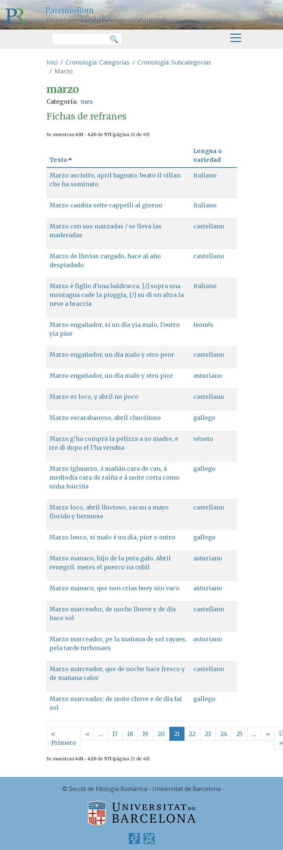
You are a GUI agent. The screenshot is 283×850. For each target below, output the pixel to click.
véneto (203, 438)
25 (240, 733)
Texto (61, 159)
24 (223, 733)
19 (145, 733)
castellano (208, 226)
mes (86, 101)
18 (130, 733)
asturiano (207, 375)
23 (208, 733)
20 (161, 733)
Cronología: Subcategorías (174, 62)
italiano (205, 175)
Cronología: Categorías (98, 62)
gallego (204, 417)
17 (115, 733)
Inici (52, 62)
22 (192, 733)
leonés (203, 324)
